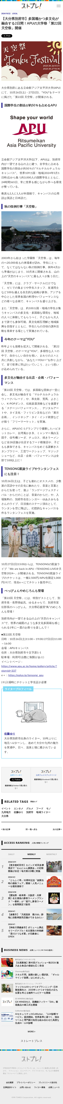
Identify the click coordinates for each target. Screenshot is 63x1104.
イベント (6, 808)
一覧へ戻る (31, 829)
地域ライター (43, 812)
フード (39, 808)
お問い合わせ (25, 1087)
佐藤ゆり (9, 733)
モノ (48, 808)
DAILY (11, 854)
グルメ (29, 808)
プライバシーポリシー (26, 1082)
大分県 (4, 816)
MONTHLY (51, 854)
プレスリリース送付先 (47, 1082)
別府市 (29, 812)
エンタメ (18, 808)
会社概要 (9, 1082)
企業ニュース (53, 1087)
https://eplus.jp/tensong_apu (25, 675)
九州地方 (6, 812)
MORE (31, 1031)
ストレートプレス (31, 1040)
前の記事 (5, 829)
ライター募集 (39, 1087)
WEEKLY (31, 854)
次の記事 (57, 829)
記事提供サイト (9, 1087)
